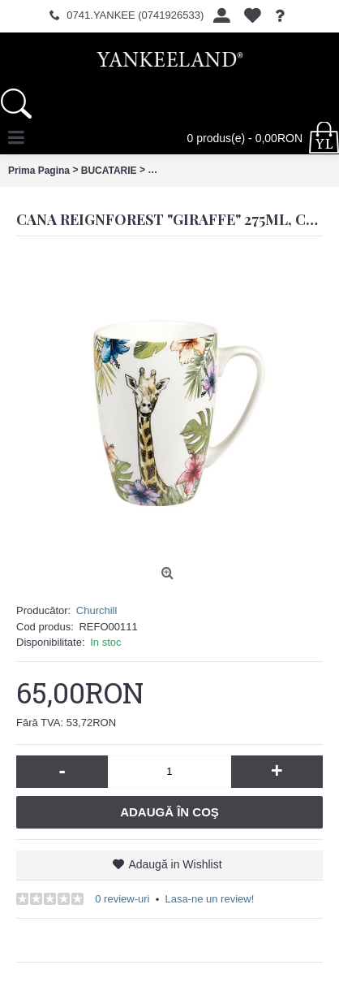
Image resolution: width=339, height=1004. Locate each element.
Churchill (97, 610)
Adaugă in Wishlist (174, 864)
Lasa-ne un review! (209, 899)
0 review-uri (122, 899)
